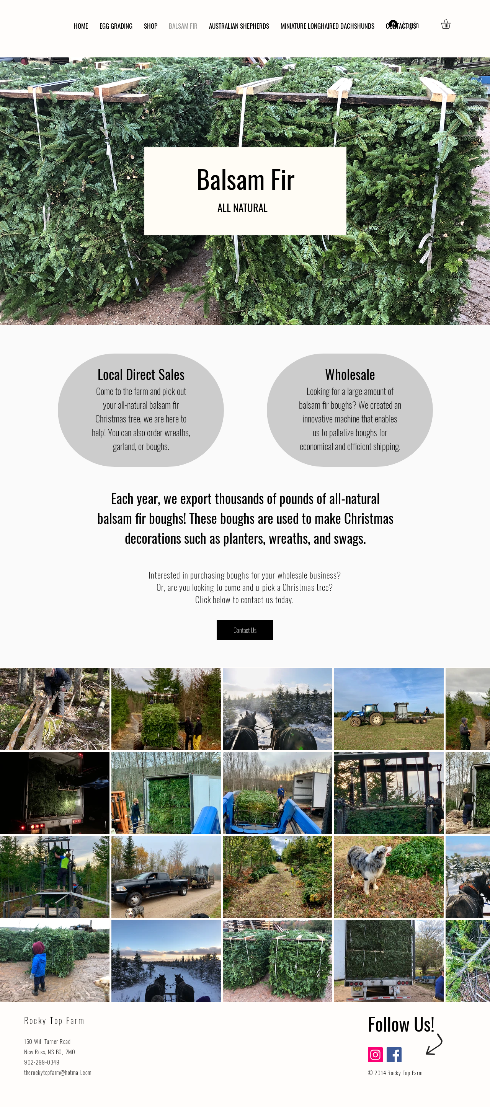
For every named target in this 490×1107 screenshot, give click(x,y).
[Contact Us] (245, 630)
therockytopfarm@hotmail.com (57, 1072)
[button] (451, 24)
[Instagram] (375, 1054)
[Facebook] (394, 1054)
